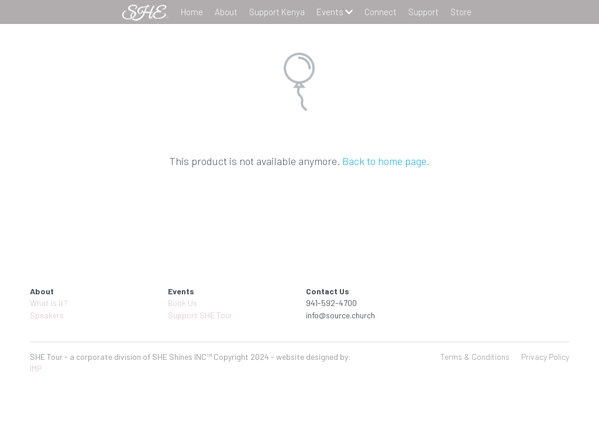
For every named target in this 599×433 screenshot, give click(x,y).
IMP (36, 368)
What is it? (49, 303)
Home (192, 11)
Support (423, 11)
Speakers (47, 315)
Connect (380, 11)
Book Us (182, 303)
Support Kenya (277, 11)
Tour (223, 315)
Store (460, 11)
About (226, 11)
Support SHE (191, 315)
